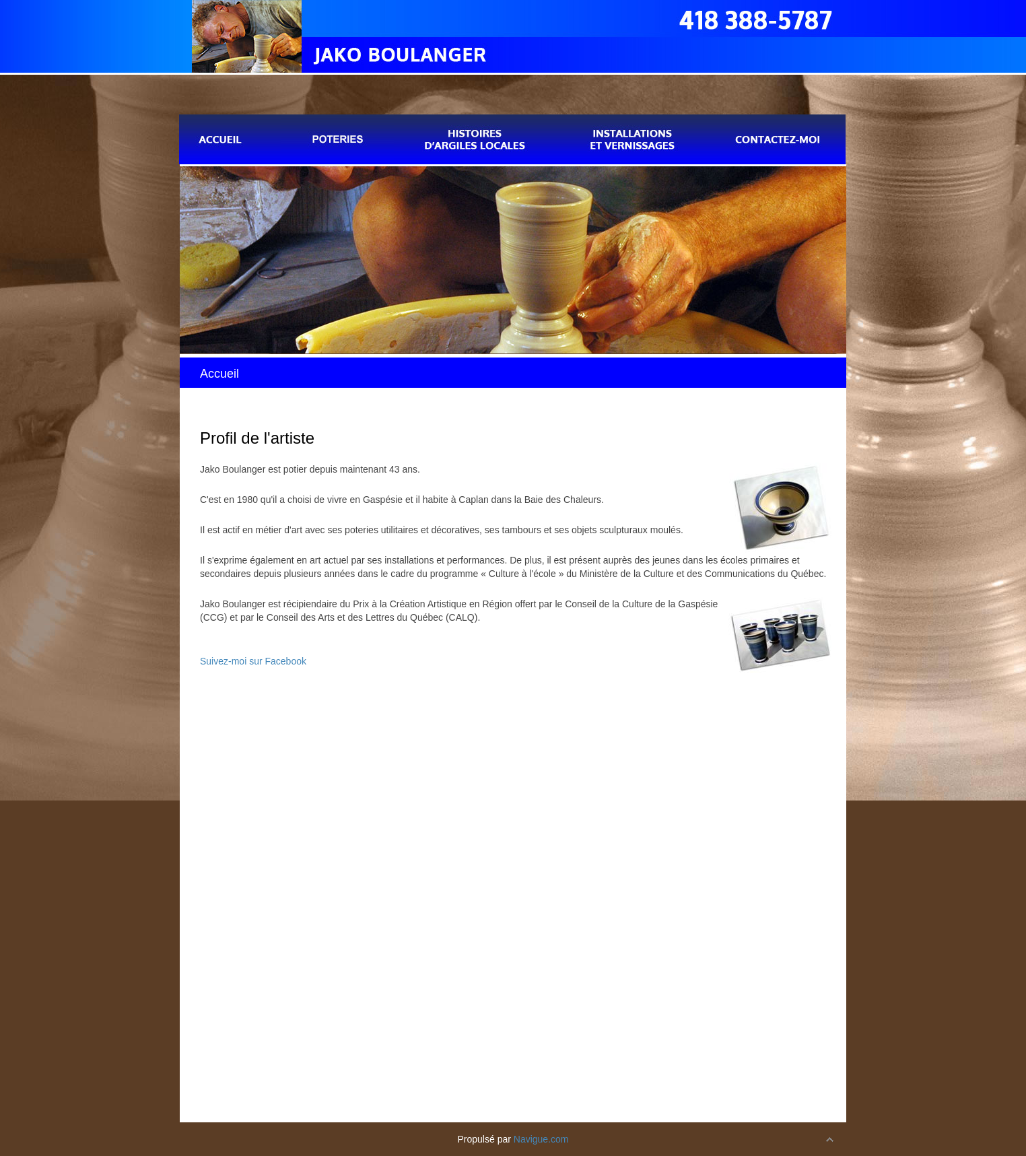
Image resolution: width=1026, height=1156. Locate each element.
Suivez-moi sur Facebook (253, 661)
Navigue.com (541, 1139)
